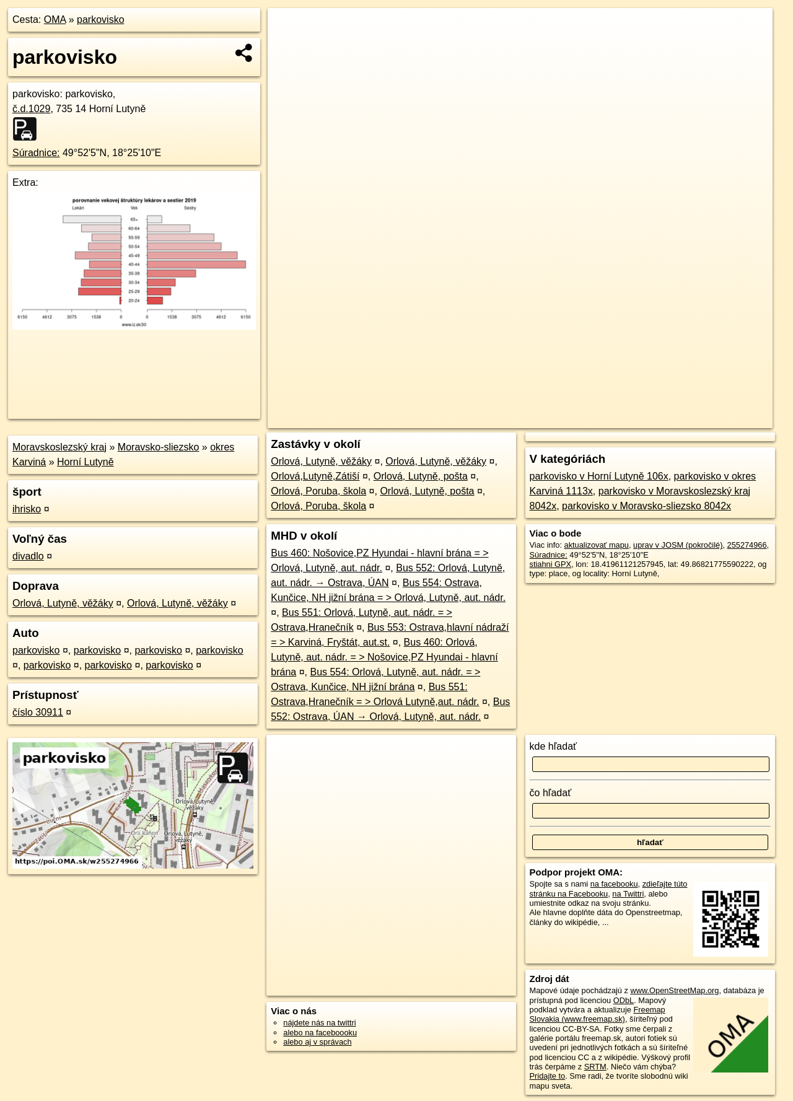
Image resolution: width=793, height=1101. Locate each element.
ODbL (623, 1000)
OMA (55, 19)
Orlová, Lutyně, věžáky (62, 603)
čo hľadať (551, 792)
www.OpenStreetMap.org (674, 990)
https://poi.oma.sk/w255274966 (717, 419)
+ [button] (289, 29)
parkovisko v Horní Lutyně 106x (599, 476)
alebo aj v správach (317, 1041)
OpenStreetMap (561, 419)
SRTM (595, 1066)
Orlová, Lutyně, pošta (421, 476)
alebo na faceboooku (320, 1032)
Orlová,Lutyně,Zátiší (315, 476)
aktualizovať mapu (596, 545)
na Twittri (628, 893)
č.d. (31, 108)
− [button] (289, 48)
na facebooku (614, 883)
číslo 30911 (37, 712)
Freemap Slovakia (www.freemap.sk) (597, 1014)
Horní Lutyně (85, 462)
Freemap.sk (625, 419)
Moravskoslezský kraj (59, 447)
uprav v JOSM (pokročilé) (677, 545)
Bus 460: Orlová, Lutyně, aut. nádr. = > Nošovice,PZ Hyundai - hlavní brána (384, 657)
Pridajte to (548, 1076)
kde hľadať (553, 746)
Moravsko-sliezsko (158, 447)
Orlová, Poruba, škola (318, 491)
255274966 (747, 545)
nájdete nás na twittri (319, 1022)
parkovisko (100, 19)
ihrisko (26, 509)
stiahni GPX (551, 564)
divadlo (28, 556)
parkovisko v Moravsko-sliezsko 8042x (646, 506)
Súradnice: (36, 152)
